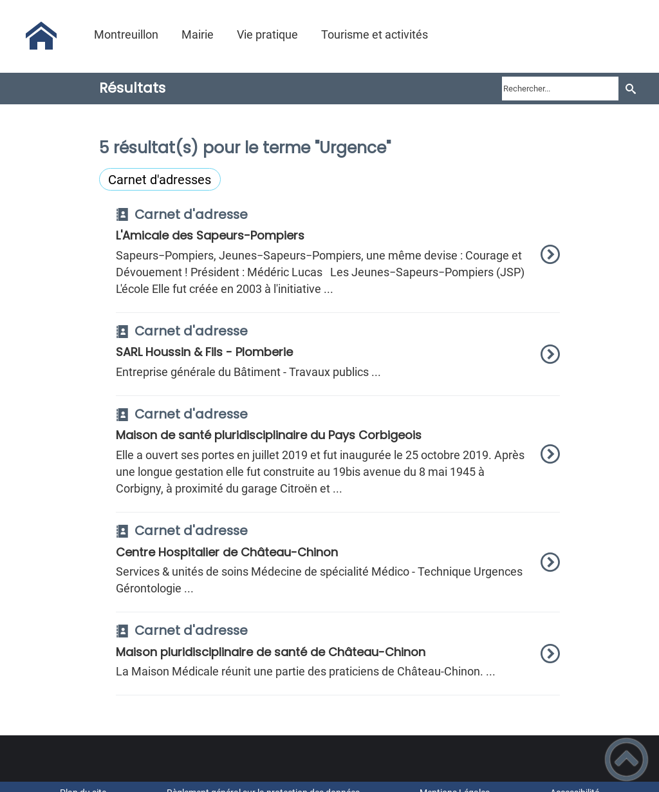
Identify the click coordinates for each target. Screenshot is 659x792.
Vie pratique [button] (267, 34)
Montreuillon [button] (126, 34)
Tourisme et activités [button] (374, 34)
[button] (626, 759)
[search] (560, 88)
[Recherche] (630, 88)
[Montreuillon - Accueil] (41, 36)
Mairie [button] (197, 34)
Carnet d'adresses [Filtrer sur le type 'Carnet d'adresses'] (159, 179)
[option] (338, 260)
